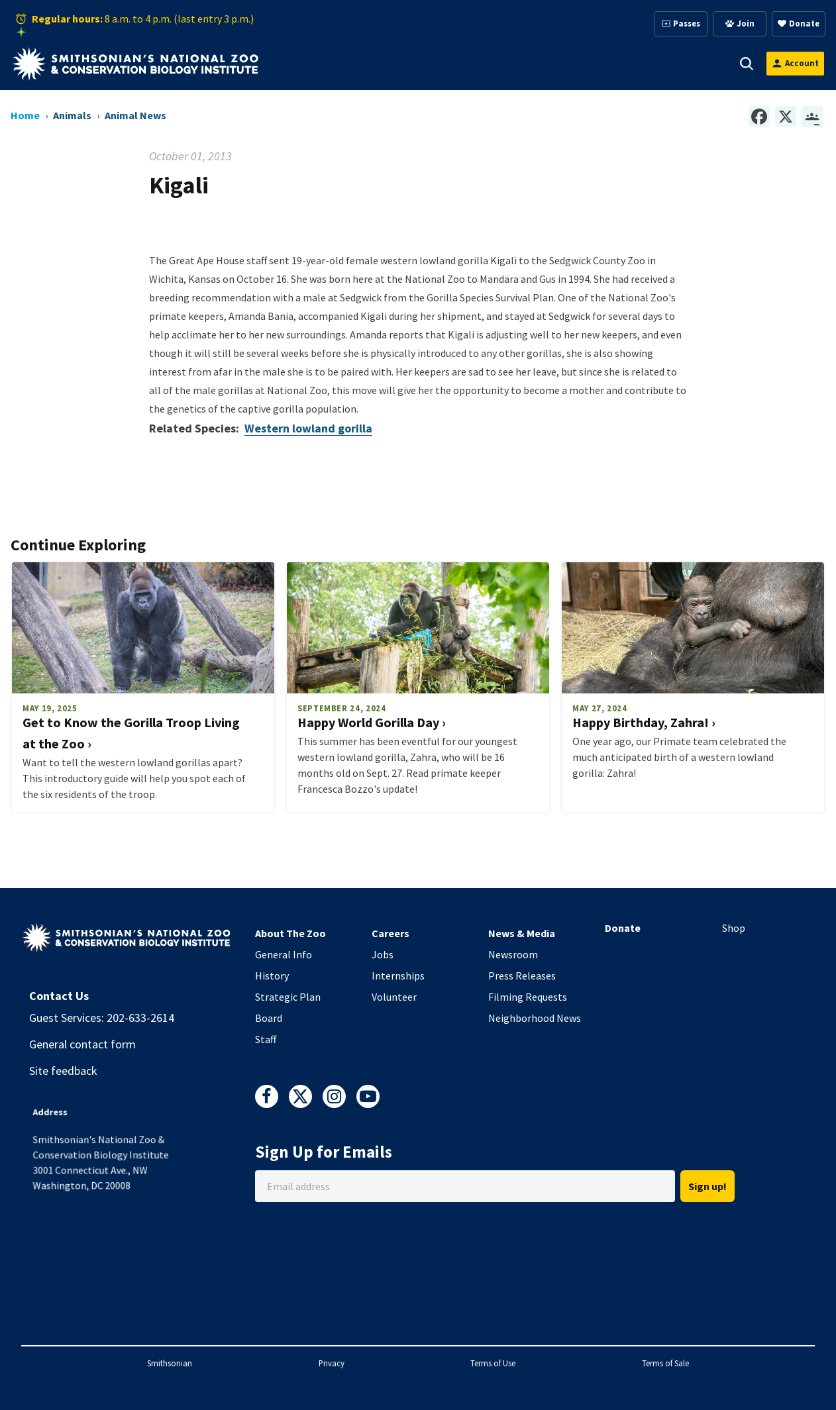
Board (268, 1018)
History (272, 975)
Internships (398, 975)
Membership (513, 63)
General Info (283, 954)
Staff (265, 1039)
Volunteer (394, 996)
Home (25, 115)
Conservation (676, 63)
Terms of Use (492, 1363)
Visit (310, 63)
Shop (733, 927)
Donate (623, 927)
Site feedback (63, 1070)
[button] (327, 63)
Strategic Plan (288, 996)
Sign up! (707, 1186)
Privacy (331, 1363)
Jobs (382, 954)
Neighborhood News (534, 1018)
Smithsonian (169, 1363)
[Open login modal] (795, 63)
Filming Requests (527, 996)
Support (437, 63)
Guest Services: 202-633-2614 (101, 1017)
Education (593, 63)
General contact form (82, 1044)
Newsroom (513, 954)
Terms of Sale (665, 1363)
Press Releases (522, 975)
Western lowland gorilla (308, 428)
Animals (370, 63)
